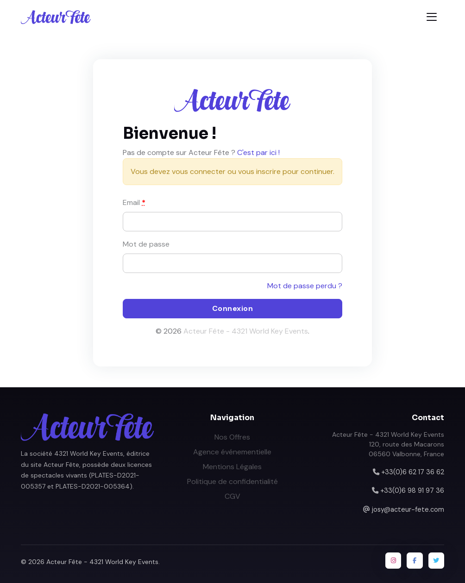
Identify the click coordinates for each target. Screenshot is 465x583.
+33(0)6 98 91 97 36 (412, 490)
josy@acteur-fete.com (408, 509)
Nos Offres (232, 437)
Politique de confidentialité (232, 481)
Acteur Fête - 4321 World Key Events (245, 331)
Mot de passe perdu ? (304, 286)
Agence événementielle (232, 452)
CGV (232, 496)
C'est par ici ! (258, 152)
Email (134, 202)
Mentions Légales (232, 466)
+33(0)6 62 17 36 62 (412, 472)
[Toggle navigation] (432, 17)
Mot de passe (146, 244)
